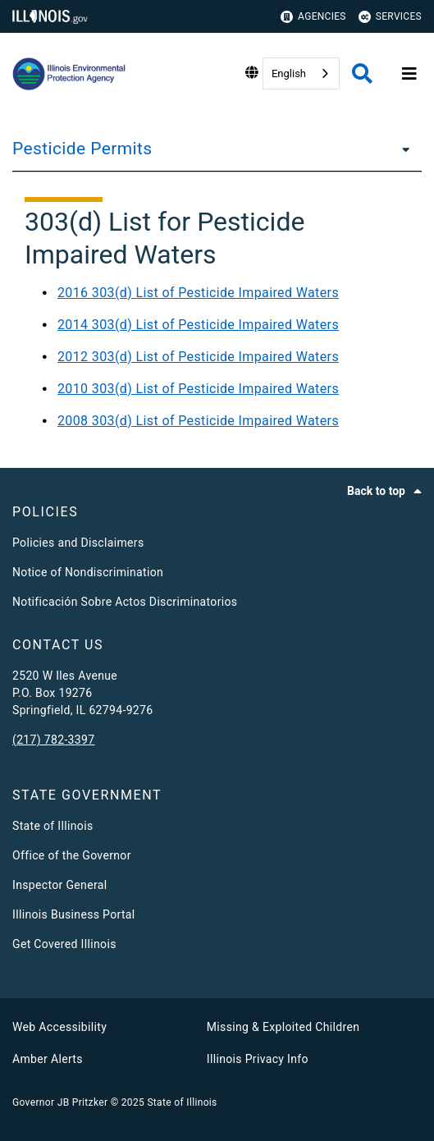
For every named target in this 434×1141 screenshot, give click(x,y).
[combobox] (301, 73)
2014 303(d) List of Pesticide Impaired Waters (198, 324)
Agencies (313, 17)
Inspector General (59, 884)
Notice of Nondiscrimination (87, 572)
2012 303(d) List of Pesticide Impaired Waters (198, 356)
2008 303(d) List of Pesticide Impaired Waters (198, 420)
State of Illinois (52, 825)
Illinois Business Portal (73, 914)
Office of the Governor (71, 855)
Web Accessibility (59, 1026)
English (289, 73)
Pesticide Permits (82, 148)
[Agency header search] (362, 73)
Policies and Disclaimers (78, 542)
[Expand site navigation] (409, 74)
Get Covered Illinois (64, 944)
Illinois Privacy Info (257, 1058)
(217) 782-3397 (53, 739)
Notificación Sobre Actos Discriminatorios (124, 601)
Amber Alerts (47, 1058)
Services (390, 17)
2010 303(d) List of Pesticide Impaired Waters (198, 388)
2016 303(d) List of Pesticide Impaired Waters (198, 292)
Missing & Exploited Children (283, 1026)
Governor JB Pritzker (59, 1102)
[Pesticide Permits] (401, 148)
